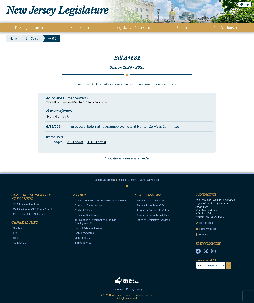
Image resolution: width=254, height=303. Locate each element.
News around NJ (206, 260)
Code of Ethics (83, 210)
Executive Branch (104, 179)
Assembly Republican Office (153, 215)
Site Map (18, 228)
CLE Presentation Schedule (29, 214)
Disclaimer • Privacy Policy (127, 289)
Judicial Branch (127, 179)
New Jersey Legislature (57, 10)
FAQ (15, 233)
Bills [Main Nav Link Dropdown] (181, 27)
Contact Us (19, 242)
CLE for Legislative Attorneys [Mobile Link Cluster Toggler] (31, 197)
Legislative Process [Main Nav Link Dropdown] (132, 27)
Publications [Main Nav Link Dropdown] (225, 27)
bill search (33, 38)
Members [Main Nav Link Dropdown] (79, 27)
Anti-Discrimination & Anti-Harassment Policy (100, 200)
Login (244, 4)
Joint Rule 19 (82, 237)
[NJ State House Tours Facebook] (198, 252)
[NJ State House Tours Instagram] (213, 252)
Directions (203, 234)
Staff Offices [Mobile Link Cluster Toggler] (148, 195)
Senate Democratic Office (151, 200)
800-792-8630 (206, 223)
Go (228, 265)
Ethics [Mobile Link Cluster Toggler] (80, 195)
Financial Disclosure (86, 215)
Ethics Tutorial (83, 242)
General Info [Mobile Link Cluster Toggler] (24, 223)
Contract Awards (84, 233)
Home (14, 38)
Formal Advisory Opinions (89, 228)
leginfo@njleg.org (207, 229)
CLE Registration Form (26, 204)
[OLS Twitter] (205, 252)
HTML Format (96, 142)
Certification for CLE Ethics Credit (32, 209)
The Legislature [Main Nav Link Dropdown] (29, 27)
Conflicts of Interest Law (89, 205)
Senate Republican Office (151, 205)
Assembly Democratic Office (153, 210)
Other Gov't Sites (149, 179)
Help (15, 237)
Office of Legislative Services (153, 220)
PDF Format (75, 142)
